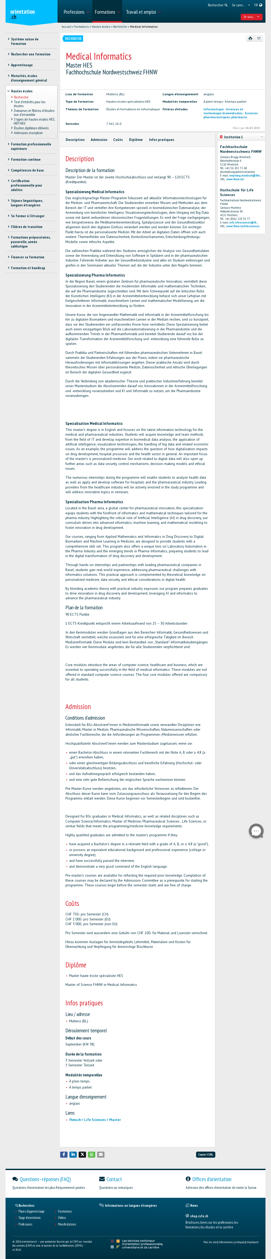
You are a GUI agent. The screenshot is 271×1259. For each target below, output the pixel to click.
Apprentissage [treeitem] (21, 65)
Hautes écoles (101, 26)
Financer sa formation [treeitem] (27, 257)
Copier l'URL (205, 1154)
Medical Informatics (144, 26)
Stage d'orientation (29, 1218)
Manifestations (67, 1224)
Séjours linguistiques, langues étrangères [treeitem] (26, 202)
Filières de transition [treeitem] (26, 226)
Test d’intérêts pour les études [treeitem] (29, 103)
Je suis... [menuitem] (251, 16)
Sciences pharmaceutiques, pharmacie (230, 115)
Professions (25, 1224)
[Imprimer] (250, 38)
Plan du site (210, 1242)
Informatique (213, 109)
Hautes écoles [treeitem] (21, 91)
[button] (64, 1155)
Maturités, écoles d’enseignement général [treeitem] (29, 78)
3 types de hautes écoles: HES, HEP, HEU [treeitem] (34, 121)
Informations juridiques (231, 1242)
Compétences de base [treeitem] (27, 170)
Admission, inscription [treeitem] (28, 133)
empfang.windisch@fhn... (245, 175)
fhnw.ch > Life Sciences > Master (95, 1120)
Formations (81, 26)
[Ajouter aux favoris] (258, 38)
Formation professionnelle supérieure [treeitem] (31, 146)
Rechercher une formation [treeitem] (30, 54)
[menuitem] (76, 11)
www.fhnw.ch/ (235, 179)
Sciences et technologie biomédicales (223, 111)
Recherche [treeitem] (21, 97)
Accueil (66, 26)
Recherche (120, 26)
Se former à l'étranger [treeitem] (27, 215)
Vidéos (62, 1218)
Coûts (118, 139)
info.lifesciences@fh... (244, 222)
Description (75, 139)
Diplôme (136, 139)
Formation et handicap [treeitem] (28, 267)
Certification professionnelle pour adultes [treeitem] (26, 185)
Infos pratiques (161, 139)
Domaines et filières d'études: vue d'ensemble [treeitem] (34, 112)
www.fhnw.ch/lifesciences (243, 226)
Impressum (252, 1242)
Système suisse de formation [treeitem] (24, 41)
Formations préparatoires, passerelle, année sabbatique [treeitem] (30, 242)
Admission (99, 139)
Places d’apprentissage (31, 1211)
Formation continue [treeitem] (25, 159)
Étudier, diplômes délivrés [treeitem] (31, 128)
